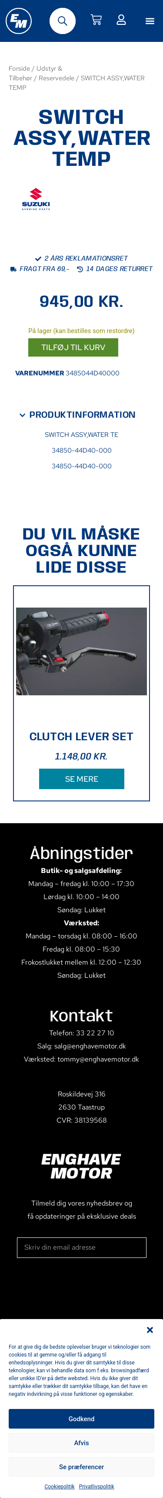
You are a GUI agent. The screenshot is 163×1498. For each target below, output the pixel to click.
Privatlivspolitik (96, 1487)
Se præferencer (81, 1467)
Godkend (82, 1419)
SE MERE (81, 779)
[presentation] (83, 1290)
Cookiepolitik (59, 1487)
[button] (150, 1330)
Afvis (81, 1443)
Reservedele (56, 78)
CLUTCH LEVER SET (82, 737)
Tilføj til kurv (73, 347)
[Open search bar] (63, 21)
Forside (19, 68)
